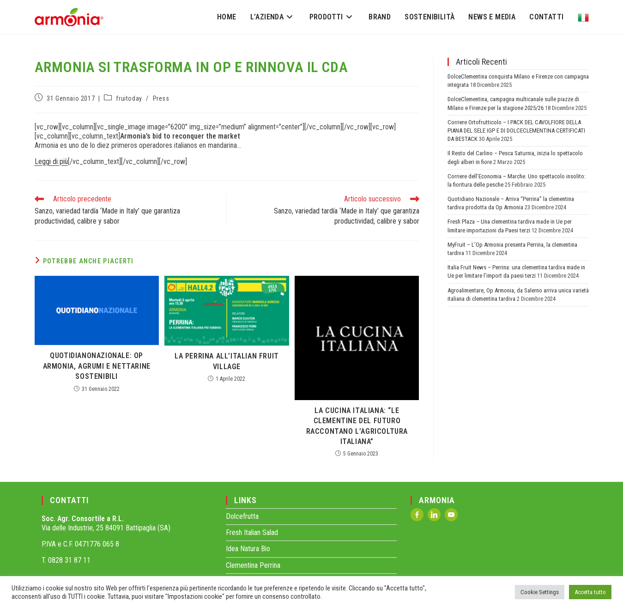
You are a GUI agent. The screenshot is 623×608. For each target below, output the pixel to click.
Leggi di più (51, 161)
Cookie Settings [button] (539, 592)
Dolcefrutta (242, 516)
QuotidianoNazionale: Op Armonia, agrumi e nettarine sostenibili (97, 366)
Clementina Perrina (253, 565)
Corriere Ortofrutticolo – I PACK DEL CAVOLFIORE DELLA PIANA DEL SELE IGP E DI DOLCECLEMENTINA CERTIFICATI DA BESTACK (516, 130)
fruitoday (129, 98)
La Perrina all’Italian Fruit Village (227, 361)
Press (161, 98)
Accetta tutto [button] (590, 592)
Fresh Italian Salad (252, 532)
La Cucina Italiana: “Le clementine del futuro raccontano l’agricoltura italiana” (357, 426)
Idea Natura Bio (248, 548)
